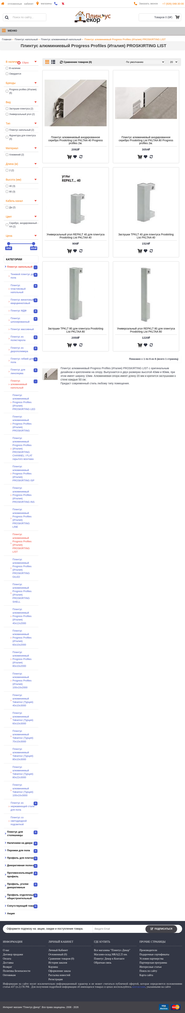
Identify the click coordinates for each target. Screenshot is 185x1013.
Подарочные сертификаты (154, 954)
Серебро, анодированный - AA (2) (22, 225)
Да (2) (11, 207)
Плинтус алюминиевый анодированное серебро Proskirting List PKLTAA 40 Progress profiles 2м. (75, 140)
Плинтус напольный (26, 39)
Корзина (53, 966)
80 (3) (10, 191)
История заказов (57, 962)
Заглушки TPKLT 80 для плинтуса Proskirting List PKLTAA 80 (75, 330)
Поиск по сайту (148, 970)
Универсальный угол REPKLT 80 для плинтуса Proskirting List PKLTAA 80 (146, 330)
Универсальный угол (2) (20, 114)
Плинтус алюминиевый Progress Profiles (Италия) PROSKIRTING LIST (125, 39)
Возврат (7, 966)
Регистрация (55, 979)
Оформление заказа (59, 970)
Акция (11, 913)
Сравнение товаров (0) (78, 62)
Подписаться (161, 929)
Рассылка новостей (59, 975)
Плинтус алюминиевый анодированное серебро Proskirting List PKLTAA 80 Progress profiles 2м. (146, 140)
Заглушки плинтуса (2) (19, 108)
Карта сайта (146, 975)
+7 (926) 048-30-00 (173, 3)
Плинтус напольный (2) (20, 130)
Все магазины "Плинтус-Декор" (112, 950)
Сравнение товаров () (61, 958)
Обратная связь (102, 962)
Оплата (7, 958)
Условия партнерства (151, 958)
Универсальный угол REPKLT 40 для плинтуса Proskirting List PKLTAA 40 (75, 236)
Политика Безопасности (16, 970)
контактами (138, 986)
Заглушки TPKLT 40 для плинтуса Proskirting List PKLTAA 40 (146, 236)
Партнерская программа (153, 962)
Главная (6, 39)
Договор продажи (13, 954)
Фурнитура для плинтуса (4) (21, 137)
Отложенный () (57, 954)
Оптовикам (9, 975)
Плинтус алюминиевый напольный (61, 39)
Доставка (8, 962)
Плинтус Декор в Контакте (109, 958)
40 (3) (10, 186)
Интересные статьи (150, 966)
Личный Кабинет (58, 950)
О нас (6, 950)
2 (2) (10, 170)
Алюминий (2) (15, 154)
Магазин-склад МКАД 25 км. (110, 954)
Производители (148, 950)
